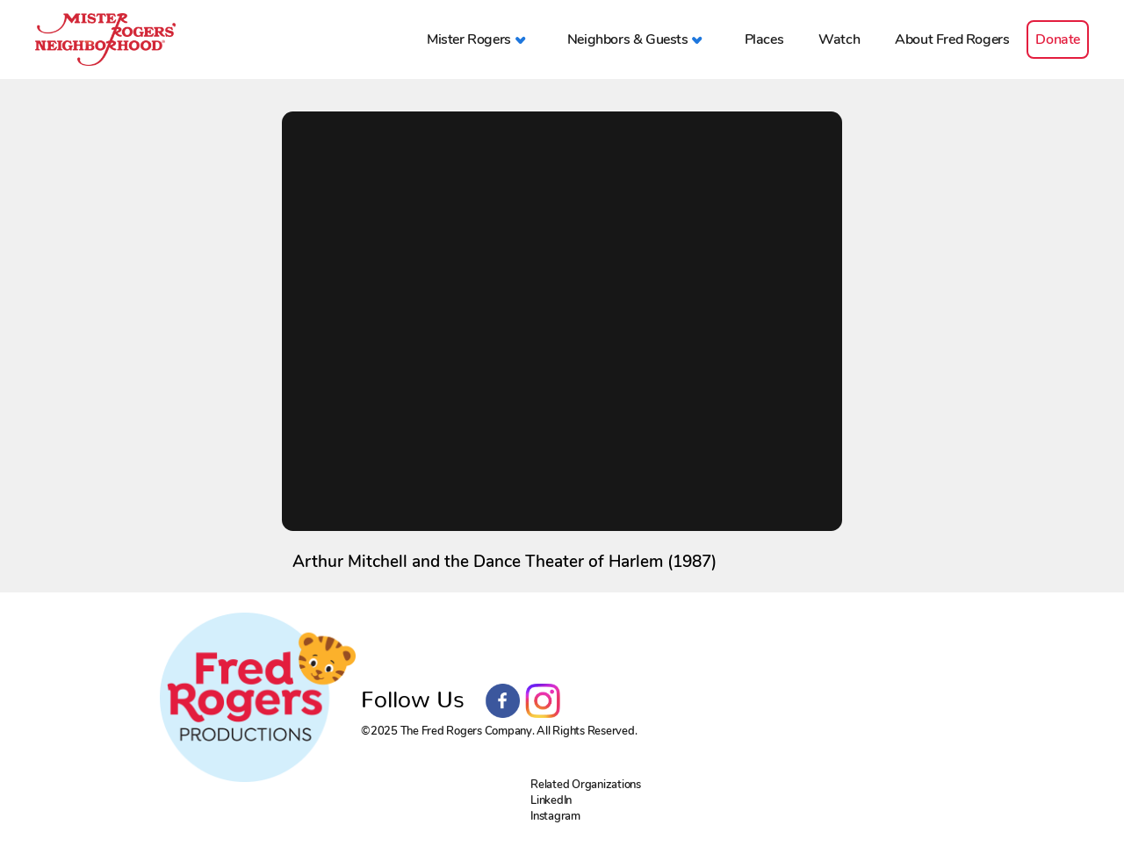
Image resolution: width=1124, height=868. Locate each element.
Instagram (542, 701)
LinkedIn (551, 800)
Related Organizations (585, 785)
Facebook (503, 701)
